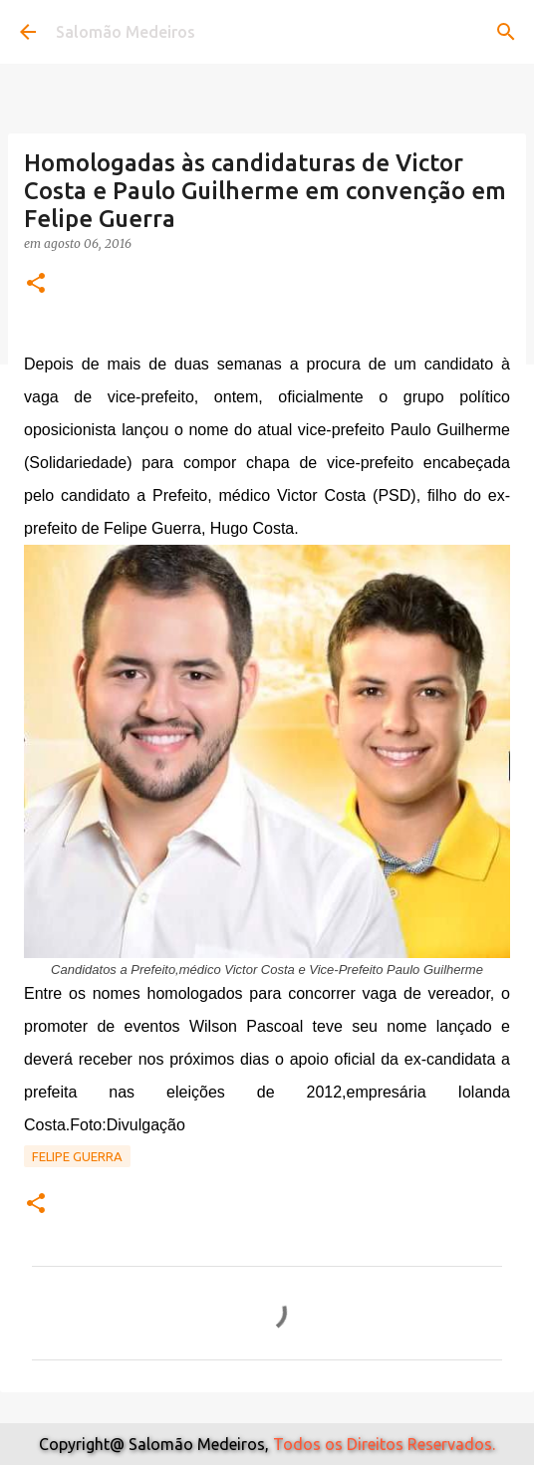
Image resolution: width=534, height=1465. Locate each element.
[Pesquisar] (506, 32)
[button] (36, 284)
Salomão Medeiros (125, 32)
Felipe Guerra (77, 1156)
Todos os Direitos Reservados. (384, 1444)
